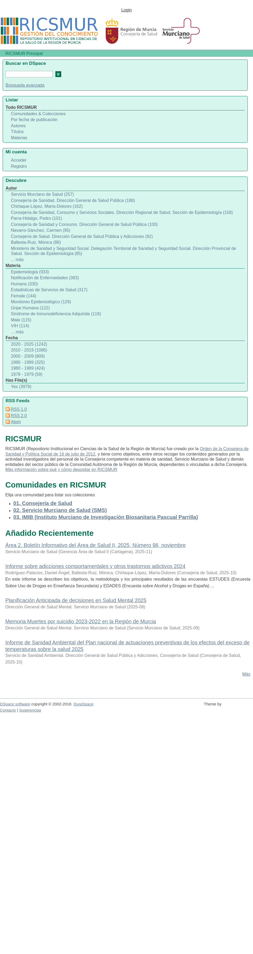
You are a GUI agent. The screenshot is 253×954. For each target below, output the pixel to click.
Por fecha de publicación (34, 119)
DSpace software (15, 704)
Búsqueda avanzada (25, 85)
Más (246, 674)
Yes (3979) (21, 386)
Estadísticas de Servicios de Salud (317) (49, 290)
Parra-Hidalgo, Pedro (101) (36, 218)
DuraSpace (83, 704)
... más (17, 259)
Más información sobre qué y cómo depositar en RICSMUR (61, 469)
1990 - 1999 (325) (28, 362)
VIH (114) (20, 326)
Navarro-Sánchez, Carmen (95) (40, 230)
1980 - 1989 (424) (28, 368)
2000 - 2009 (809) (28, 356)
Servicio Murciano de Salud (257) (42, 194)
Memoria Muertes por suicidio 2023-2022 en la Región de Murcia (80, 621)
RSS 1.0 (19, 409)
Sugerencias (30, 710)
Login (126, 10)
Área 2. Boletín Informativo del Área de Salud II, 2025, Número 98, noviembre (95, 545)
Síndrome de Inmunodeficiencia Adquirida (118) (56, 314)
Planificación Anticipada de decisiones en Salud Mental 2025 (75, 600)
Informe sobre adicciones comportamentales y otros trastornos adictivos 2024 (95, 566)
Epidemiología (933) (30, 272)
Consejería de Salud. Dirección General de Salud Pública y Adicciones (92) (82, 236)
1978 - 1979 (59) (26, 374)
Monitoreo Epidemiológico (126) (41, 302)
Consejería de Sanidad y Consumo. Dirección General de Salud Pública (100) (84, 224)
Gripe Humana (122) (30, 308)
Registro (19, 166)
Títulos (17, 131)
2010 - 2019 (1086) (29, 350)
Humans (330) (24, 284)
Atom (16, 422)
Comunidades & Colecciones (38, 113)
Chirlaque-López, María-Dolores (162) (47, 206)
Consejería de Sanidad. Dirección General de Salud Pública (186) (73, 200)
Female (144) (23, 296)
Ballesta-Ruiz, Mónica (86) (36, 242)
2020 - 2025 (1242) (29, 344)
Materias (19, 137)
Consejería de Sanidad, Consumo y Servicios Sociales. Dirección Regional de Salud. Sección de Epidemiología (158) (122, 212)
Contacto (8, 710)
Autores (18, 125)
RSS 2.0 (19, 415)
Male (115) (21, 320)
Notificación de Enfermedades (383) (45, 278)
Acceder (19, 160)
